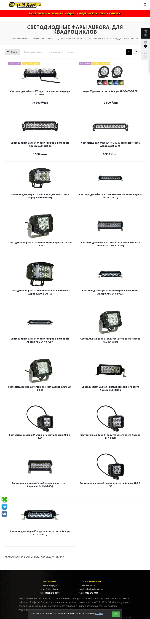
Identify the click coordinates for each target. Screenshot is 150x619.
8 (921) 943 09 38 (52, 593)
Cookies (99, 613)
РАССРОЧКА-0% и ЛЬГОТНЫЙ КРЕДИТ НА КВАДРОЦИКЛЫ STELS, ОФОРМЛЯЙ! (75, 13)
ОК (115, 614)
